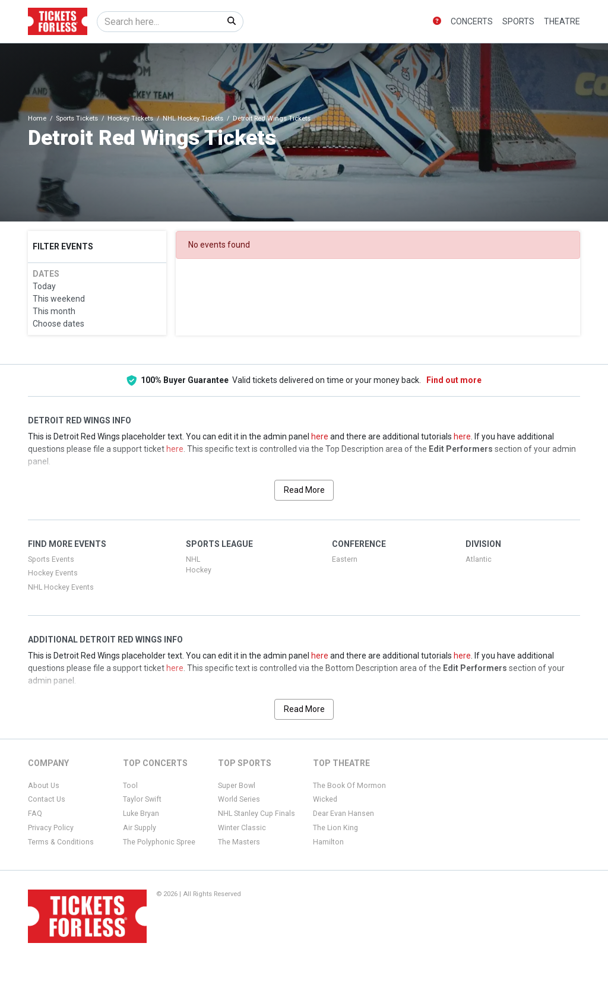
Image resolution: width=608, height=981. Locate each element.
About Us (43, 785)
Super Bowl (236, 785)
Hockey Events (53, 573)
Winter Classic (242, 828)
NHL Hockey (198, 564)
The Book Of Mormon (349, 785)
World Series (239, 799)
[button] (437, 22)
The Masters (239, 842)
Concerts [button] (472, 21)
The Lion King (335, 828)
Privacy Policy (51, 828)
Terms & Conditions (61, 842)
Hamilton (328, 842)
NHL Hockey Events (61, 587)
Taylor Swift (142, 799)
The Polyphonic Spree (159, 842)
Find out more (454, 380)
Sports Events (51, 559)
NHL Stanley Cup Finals (256, 813)
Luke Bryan (141, 813)
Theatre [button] (562, 21)
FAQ (35, 813)
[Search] (159, 21)
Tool (130, 785)
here (319, 436)
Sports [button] (518, 21)
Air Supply (139, 828)
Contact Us (46, 799)
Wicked (325, 799)
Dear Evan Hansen (343, 813)
